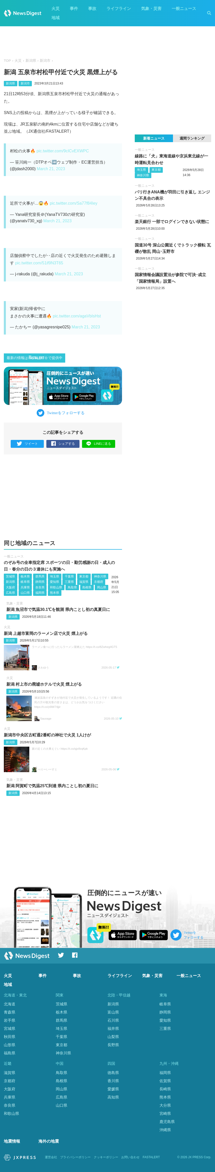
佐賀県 (165, 1081)
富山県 (113, 1012)
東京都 (83, 576)
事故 (92, 8)
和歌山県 (56, 587)
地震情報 (12, 1141)
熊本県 (54, 593)
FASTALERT (151, 1157)
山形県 (9, 1045)
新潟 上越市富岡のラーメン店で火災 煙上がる (46, 633)
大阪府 (10, 587)
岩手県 (9, 1020)
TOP (7, 61)
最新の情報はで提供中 (34, 357)
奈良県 (40, 587)
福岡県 (40, 593)
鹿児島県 (167, 1121)
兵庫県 (25, 587)
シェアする (63, 444)
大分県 (165, 1105)
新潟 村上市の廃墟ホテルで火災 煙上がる (44, 684)
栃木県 (25, 576)
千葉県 (69, 576)
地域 (55, 18)
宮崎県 (165, 1113)
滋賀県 (83, 582)
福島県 (9, 1053)
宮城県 (9, 1028)
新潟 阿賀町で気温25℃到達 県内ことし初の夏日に (52, 786)
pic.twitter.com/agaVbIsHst (77, 316)
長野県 (113, 1045)
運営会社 (51, 1157)
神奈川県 (100, 576)
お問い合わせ (130, 1157)
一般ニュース (184, 8)
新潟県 (30, 61)
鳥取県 (72, 587)
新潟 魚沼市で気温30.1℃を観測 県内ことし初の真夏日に (58, 609)
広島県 (10, 593)
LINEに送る (98, 443)
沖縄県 (165, 1130)
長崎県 (165, 1089)
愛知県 (54, 582)
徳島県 (113, 1072)
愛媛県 (113, 1089)
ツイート (27, 444)
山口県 (25, 593)
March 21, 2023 (51, 169)
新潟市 (45, 61)
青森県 (9, 1012)
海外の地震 (48, 1141)
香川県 (113, 1081)
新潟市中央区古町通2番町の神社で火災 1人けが (47, 735)
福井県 (113, 1028)
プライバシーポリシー (75, 1157)
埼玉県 (54, 576)
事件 (74, 8)
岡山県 (101, 587)
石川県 (113, 1020)
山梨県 (113, 1036)
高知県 (113, 1097)
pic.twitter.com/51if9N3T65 (39, 263)
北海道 (9, 1004)
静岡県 (40, 582)
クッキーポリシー (106, 1157)
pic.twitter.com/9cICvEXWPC (62, 151)
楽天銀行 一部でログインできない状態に (172, 221)
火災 (55, 8)
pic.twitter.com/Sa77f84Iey (73, 203)
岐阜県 (25, 582)
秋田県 (9, 1036)
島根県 (86, 587)
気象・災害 (151, 8)
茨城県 (10, 576)
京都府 (98, 582)
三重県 (69, 582)
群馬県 (40, 576)
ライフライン (118, 8)
